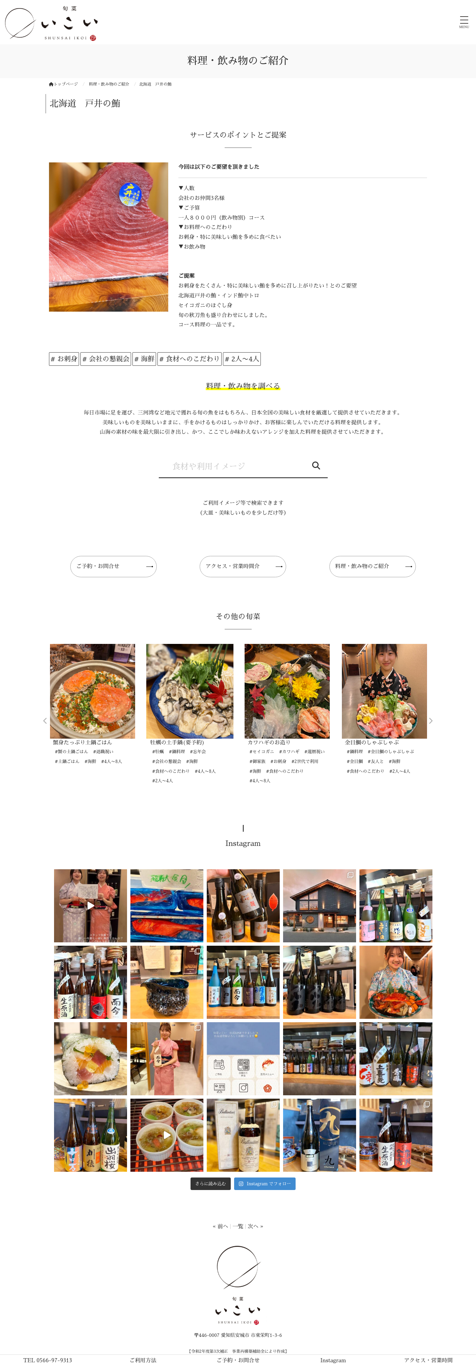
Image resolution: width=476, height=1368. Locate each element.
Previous (45, 721)
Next (430, 721)
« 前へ (220, 1226)
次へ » (255, 1226)
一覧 (237, 1226)
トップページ (63, 84)
